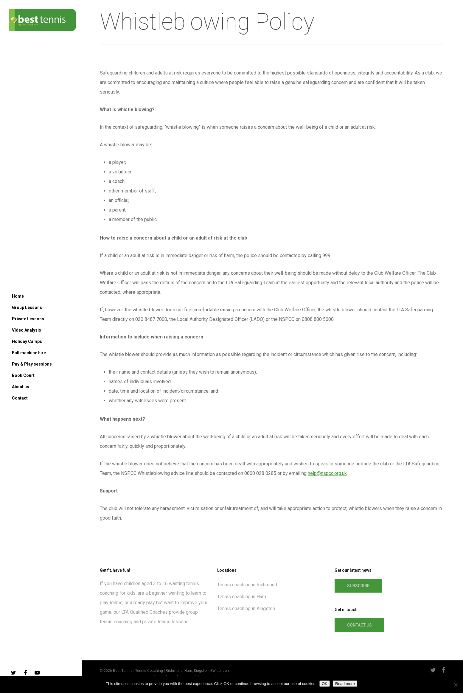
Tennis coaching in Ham (241, 596)
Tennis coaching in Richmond (247, 585)
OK (324, 683)
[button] (358, 586)
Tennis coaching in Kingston (246, 608)
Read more (345, 683)
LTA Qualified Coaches (144, 612)
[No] (456, 685)
